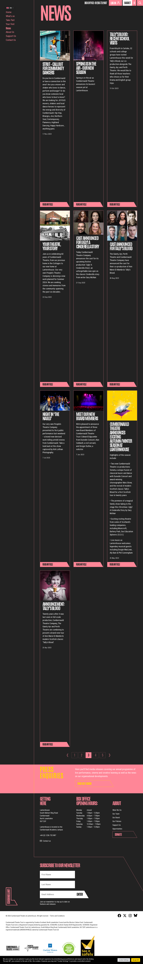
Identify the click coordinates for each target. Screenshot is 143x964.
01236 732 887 (101, 2)
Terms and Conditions (57, 916)
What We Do (116, 810)
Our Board (116, 817)
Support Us (11, 36)
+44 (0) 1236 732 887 (48, 835)
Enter (80, 894)
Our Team (115, 814)
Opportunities (117, 829)
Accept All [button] (136, 960)
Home (8, 12)
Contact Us (11, 40)
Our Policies (116, 821)
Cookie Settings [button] (124, 960)
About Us (10, 32)
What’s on (10, 16)
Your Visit (10, 24)
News (8, 28)
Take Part (10, 20)
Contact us (47, 841)
